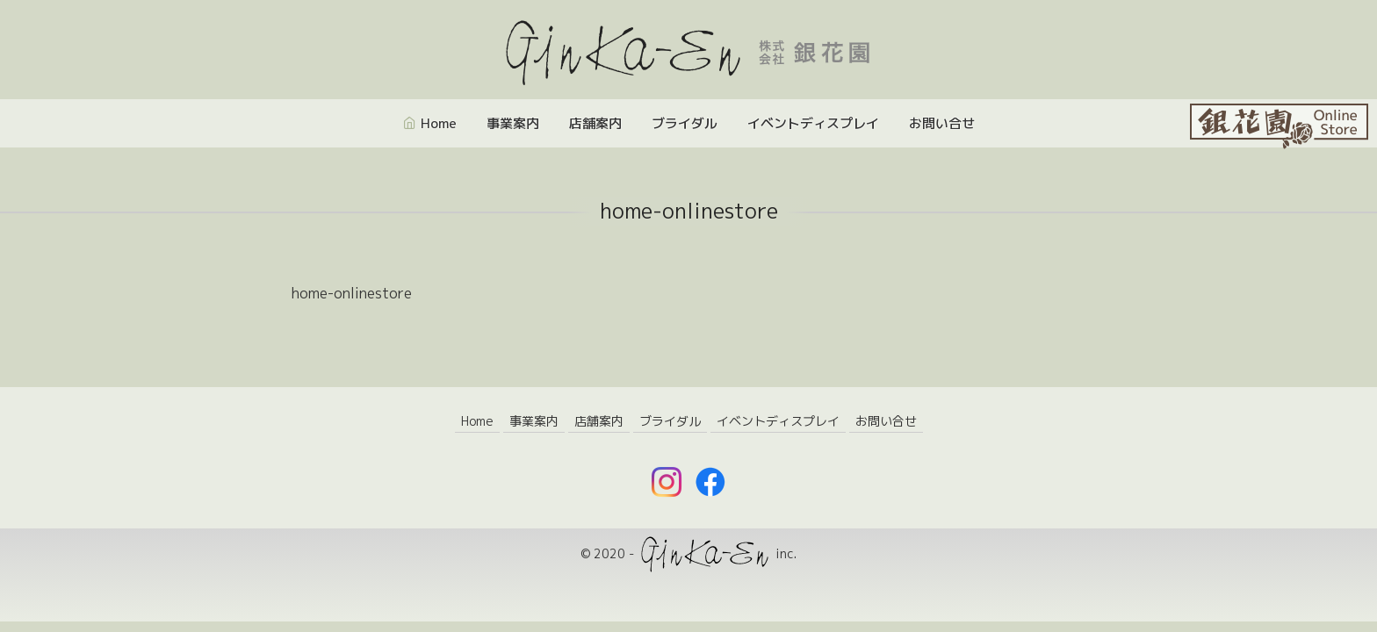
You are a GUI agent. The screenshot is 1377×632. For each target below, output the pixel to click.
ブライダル (684, 123)
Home (439, 123)
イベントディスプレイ (813, 123)
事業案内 (513, 123)
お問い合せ (942, 123)
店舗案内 (595, 123)
